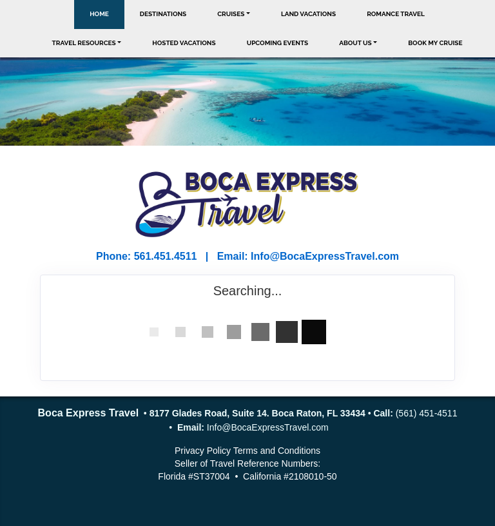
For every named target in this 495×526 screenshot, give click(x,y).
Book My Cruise (435, 42)
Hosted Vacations (183, 42)
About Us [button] (355, 42)
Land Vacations (308, 13)
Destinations (163, 13)
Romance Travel (396, 13)
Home (99, 13)
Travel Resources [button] (84, 42)
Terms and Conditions (276, 450)
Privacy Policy (203, 450)
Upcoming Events (278, 42)
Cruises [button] (230, 13)
